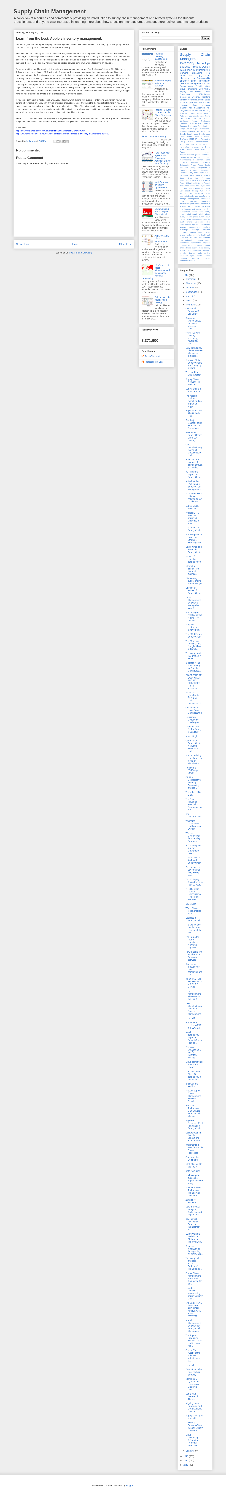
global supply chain (195, 214)
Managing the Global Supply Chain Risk (194, 729)
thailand (192, 253)
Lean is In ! (191, 1365)
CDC (182, 118)
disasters (184, 105)
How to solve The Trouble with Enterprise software (194, 956)
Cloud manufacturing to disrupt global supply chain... (194, 449)
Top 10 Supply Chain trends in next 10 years (194, 882)
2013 (186, 1456)
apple (193, 81)
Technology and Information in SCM (193, 656)
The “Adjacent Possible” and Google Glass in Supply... (193, 645)
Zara (190, 193)
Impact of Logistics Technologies (193, 559)
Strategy (206, 175)
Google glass (204, 134)
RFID (207, 73)
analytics (184, 81)
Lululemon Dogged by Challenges (192, 720)
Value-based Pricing (189, 191)
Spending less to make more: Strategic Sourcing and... (194, 538)
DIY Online (191, 904)
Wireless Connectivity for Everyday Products (193, 837)
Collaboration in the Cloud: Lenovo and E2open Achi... (194, 1136)
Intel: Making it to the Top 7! (194, 1165)
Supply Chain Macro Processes (195, 178)
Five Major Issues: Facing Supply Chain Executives (194, 424)
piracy (199, 232)
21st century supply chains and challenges (194, 581)
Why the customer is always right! (193, 627)
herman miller (185, 219)
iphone (189, 222)
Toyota (202, 186)
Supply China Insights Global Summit (195, 183)
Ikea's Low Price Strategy (154, 136)
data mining (196, 204)
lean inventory (201, 224)
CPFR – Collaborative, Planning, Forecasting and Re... (193, 782)
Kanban (207, 152)
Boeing (207, 116)
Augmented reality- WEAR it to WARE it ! (194, 1025)
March (189, 300)
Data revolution (193, 1171)
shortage (183, 245)
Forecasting (192, 89)
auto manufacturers (202, 196)
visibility (206, 110)
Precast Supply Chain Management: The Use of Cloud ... (193, 1095)
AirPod (199, 113)
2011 (182, 113)
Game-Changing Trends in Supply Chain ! (194, 549)
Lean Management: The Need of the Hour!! (193, 995)
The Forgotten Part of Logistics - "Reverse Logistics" (192, 942)
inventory (187, 63)
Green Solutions (194, 136)
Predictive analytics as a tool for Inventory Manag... (193, 1052)
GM (197, 131)
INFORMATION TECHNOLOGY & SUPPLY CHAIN (194, 983)
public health (201, 235)
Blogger (129, 1485)
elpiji (193, 209)
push (182, 237)
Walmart (206, 102)
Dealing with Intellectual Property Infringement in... (193, 1224)
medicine (206, 227)
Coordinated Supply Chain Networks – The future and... (193, 745)
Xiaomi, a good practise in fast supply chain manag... (194, 616)
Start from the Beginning (192, 1158)
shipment (206, 243)
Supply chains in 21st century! (194, 390)
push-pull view (191, 237)
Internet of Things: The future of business (192, 570)
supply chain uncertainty (190, 250)
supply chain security (201, 248)
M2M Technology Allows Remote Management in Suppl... (194, 352)
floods (194, 212)
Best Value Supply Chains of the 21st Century (194, 436)
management (194, 227)
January (190, 1450)
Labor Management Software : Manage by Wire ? (193, 602)
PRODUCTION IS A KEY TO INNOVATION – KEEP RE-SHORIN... (193, 894)
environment (201, 209)
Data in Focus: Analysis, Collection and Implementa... (194, 1210)
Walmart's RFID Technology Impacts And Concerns (193, 1191)
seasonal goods (203, 240)
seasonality (184, 243)
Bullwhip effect (203, 86)
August (189, 296)
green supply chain (201, 217)
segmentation (196, 243)
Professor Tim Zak (154, 362)
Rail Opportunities (193, 815)
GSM (208, 131)
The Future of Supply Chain (193, 529)
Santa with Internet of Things (192, 1396)
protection (190, 235)
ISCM (191, 139)
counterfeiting (185, 204)
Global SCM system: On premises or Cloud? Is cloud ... (192, 1384)
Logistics (185, 66)
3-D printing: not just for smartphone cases (193, 849)
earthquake (205, 204)
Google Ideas (192, 134)
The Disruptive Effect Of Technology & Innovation (193, 1075)
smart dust (192, 245)
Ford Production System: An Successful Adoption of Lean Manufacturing (163, 158)
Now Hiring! (191, 736)
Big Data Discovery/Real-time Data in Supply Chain (194, 1124)
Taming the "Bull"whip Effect (192, 770)
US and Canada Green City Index (195, 188)
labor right (191, 224)
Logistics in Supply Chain (193, 919)
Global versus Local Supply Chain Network (194, 710)
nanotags (195, 230)
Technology (203, 63)
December (191, 279)
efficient (183, 206)
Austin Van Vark (152, 356)
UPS (208, 186)
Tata (197, 186)
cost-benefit (205, 201)
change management (189, 199)
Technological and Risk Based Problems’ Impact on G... (194, 1263)
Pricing (193, 165)
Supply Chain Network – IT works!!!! (193, 382)
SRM (192, 175)
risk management (197, 108)
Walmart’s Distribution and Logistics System (193, 825)
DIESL (194, 124)
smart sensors (195, 110)
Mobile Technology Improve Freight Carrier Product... (194, 1037)
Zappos (183, 193)
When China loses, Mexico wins (193, 911)
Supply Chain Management (49, 11)
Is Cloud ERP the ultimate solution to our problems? (194, 497)
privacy (183, 235)
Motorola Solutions (200, 162)
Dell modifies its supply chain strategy (162, 300)
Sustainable (184, 186)
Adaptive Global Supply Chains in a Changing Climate (194, 364)
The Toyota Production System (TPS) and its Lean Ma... (194, 1340)
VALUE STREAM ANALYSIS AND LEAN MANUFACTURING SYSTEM (194, 1309)
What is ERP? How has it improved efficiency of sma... (192, 518)
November (191, 283)
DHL (189, 124)
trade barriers (204, 253)
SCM (183, 69)
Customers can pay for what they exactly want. (193, 871)
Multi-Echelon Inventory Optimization (161, 185)
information (204, 81)
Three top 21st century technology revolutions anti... (193, 338)
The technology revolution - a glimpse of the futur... (194, 928)
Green (182, 136)
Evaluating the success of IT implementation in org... (194, 1179)
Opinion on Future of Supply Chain (193, 590)
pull (208, 235)
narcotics (206, 230)
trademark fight (187, 255)
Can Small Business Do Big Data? (193, 311)
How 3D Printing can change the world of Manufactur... (194, 759)
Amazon (207, 113)
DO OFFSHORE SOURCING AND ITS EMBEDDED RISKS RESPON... (194, 682)
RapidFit (183, 170)
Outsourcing (184, 165)
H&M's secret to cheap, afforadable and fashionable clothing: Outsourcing (156, 272)
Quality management (198, 167)
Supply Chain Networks (192, 507)
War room (205, 191)
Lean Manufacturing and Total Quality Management (194, 1008)
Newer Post (23, 244)
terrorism (183, 253)
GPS (201, 89)
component (205, 199)
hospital (195, 219)
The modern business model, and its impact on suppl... (194, 401)
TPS (200, 102)
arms (208, 193)
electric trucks (194, 206)
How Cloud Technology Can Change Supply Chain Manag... (193, 1110)
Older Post (125, 244)
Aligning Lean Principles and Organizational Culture (194, 1407)
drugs (194, 105)
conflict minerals (188, 201)
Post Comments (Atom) (80, 252)
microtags (184, 230)
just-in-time (199, 222)
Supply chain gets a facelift (194, 1417)
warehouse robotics (187, 261)
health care (186, 75)
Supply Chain (191, 102)
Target (192, 186)
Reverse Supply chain (189, 173)
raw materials (204, 237)
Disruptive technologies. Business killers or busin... (193, 323)
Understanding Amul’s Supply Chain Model (162, 212)
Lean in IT (190, 1018)
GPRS (202, 131)
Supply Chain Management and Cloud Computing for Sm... (194, 1278)
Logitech (183, 162)
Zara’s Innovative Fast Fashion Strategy (194, 1372)
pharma (193, 232)
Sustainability (203, 78)
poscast (207, 232)
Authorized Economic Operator (192, 116)
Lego (208, 160)
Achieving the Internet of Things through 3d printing (194, 463)
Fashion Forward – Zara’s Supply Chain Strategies (163, 113)
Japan (202, 149)
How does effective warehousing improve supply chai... (194, 1293)
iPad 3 (201, 219)
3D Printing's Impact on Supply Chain (193, 474)
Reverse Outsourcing (200, 170)
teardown (206, 250)
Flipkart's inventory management (161, 56)
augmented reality (187, 196)
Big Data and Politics (192, 1085)
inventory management (191, 83)
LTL (203, 157)
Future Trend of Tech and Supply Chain (193, 860)
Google (183, 134)
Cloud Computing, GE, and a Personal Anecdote (192, 1440)
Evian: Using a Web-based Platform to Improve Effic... (194, 1238)
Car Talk (197, 118)
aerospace (199, 193)
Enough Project (192, 129)
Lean (193, 78)
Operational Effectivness (195, 94)
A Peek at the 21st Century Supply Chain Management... (194, 485)
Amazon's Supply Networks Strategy (163, 83)
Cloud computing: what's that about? (194, 1064)
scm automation (187, 240)
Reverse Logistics (202, 100)
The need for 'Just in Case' (193, 373)
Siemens (198, 175)
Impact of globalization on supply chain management (193, 697)
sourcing (200, 245)
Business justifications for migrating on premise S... (194, 1250)
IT (196, 139)
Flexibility (191, 131)
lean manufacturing (198, 69)
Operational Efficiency (190, 97)
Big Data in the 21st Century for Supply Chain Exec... (193, 667)
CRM (188, 118)
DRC (200, 124)
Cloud (182, 89)
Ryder (202, 173)
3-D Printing (190, 113)
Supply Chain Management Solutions (195, 180)
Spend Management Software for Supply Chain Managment (193, 1325)
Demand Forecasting (191, 73)
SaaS (182, 102)
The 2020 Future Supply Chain (194, 635)
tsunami (199, 255)
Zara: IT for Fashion (191, 1201)
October (190, 287)
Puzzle (200, 165)
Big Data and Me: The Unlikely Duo (194, 413)
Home (74, 244)
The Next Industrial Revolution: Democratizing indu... (194, 804)
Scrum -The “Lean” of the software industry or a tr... (193, 1355)
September (191, 292)
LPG (198, 157)
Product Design (200, 66)
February (190, 304)
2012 (186, 1460)
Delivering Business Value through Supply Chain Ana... (194, 1426)
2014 (186, 275)
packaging (184, 232)
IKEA (207, 92)
